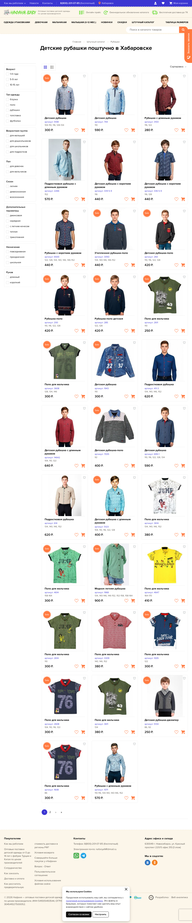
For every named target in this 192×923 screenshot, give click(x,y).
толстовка (15, 115)
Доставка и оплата (14, 878)
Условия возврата (44, 852)
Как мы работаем (13, 3)
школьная (15, 262)
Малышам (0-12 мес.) (83, 22)
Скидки (122, 22)
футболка (15, 120)
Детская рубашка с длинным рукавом (63, 452)
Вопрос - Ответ (42, 866)
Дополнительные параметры (15, 209)
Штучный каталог (143, 22)
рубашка (15, 110)
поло (12, 104)
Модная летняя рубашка (110, 588)
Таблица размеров (177, 22)
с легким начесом (19, 226)
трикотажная (17, 237)
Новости (34, 3)
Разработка (162, 897)
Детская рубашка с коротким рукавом (113, 185)
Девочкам (41, 22)
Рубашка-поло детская (109, 318)
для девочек (17, 166)
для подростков (18, 151)
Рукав (9, 272)
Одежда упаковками (17, 22)
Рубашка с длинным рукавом (163, 118)
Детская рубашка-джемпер (161, 720)
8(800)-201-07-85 (70, 3)
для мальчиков (18, 171)
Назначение (13, 247)
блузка (14, 99)
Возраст (10, 69)
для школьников (19, 146)
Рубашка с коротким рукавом (63, 253)
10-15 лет (14, 84)
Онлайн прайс (93, 12)
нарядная (15, 220)
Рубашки (115, 41)
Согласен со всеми (78, 914)
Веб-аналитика (179, 897)
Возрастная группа (17, 130)
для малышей (17, 135)
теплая (13, 231)
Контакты (47, 3)
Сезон (9, 181)
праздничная (17, 257)
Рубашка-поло (53, 318)
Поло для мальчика (157, 318)
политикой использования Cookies (84, 900)
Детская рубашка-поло (159, 253)
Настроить (100, 914)
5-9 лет (14, 79)
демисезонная (18, 191)
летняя (13, 186)
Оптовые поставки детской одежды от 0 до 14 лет (17, 856)
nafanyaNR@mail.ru (106, 849)
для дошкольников (20, 140)
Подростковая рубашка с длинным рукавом (60, 185)
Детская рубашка (55, 118)
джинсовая (16, 215)
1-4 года (14, 73)
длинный (15, 277)
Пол (8, 161)
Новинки (106, 22)
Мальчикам (59, 22)
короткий (15, 282)
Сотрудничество (13, 867)
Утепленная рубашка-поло (111, 253)
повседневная (18, 251)
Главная (77, 41)
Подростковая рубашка (159, 384)
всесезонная (17, 197)
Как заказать (11, 873)
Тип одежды (13, 94)
